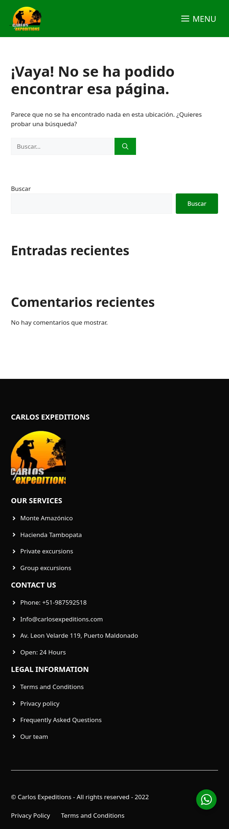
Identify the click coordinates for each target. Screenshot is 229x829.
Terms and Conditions (92, 815)
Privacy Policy (30, 815)
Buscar (21, 188)
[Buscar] (125, 146)
